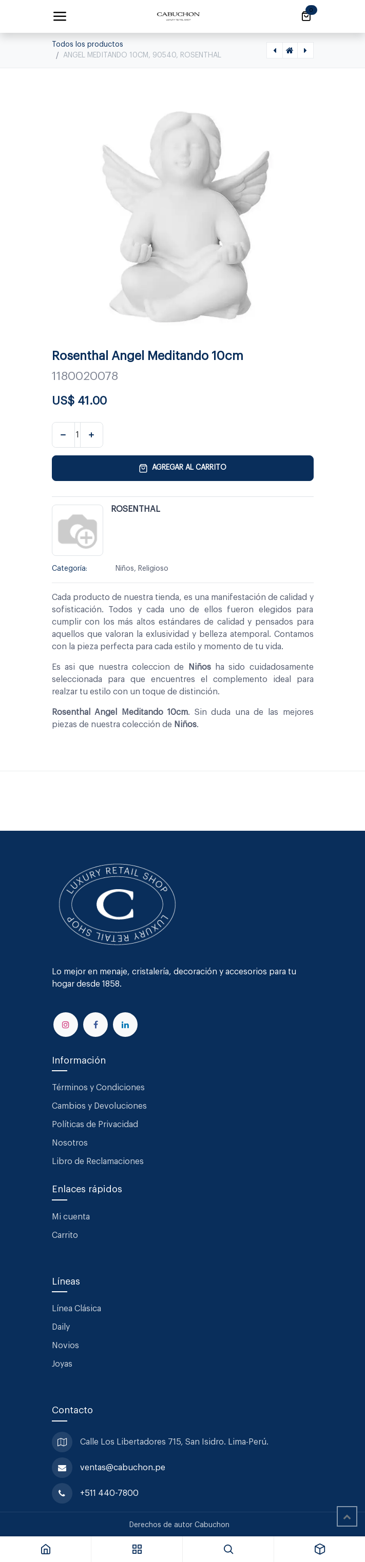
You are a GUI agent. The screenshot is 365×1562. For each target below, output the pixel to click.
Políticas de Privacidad (95, 1124)
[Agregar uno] (92, 435)
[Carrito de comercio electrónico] (306, 16)
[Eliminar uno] (63, 435)
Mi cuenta (71, 1217)
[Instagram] (65, 1024)
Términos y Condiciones (99, 1088)
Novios (65, 1345)
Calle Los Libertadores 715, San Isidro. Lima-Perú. (175, 1442)
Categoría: (69, 568)
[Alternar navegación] (59, 16)
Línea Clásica (76, 1309)
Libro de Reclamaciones (98, 1161)
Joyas (62, 1364)
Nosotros (70, 1143)
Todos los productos (87, 44)
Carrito (65, 1235)
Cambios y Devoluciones (99, 1106)
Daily (61, 1327)
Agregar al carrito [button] (182, 468)
